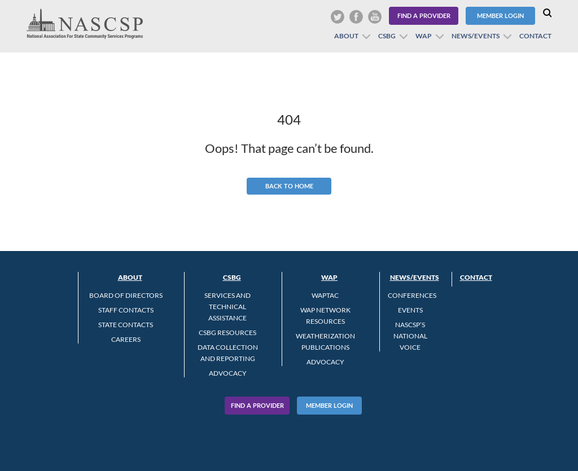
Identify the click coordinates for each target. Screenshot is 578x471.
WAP (423, 36)
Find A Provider (257, 405)
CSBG (387, 36)
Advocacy (228, 373)
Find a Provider (423, 15)
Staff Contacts (126, 310)
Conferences (412, 295)
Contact (535, 36)
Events (410, 310)
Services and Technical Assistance (227, 306)
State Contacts (125, 324)
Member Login (500, 15)
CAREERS (126, 339)
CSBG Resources (227, 332)
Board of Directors (126, 295)
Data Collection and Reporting (228, 353)
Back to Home (289, 186)
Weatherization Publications (325, 341)
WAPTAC (325, 295)
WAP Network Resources (325, 315)
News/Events (476, 36)
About (346, 36)
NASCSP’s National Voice (410, 335)
